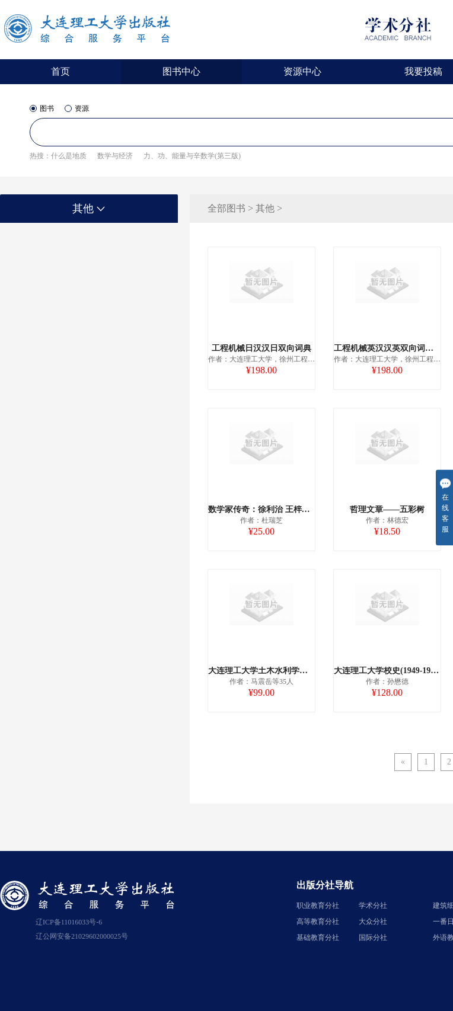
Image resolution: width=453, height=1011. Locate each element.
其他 (89, 209)
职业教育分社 (317, 905)
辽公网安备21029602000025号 (82, 936)
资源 (77, 108)
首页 (60, 71)
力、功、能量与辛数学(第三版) (192, 156)
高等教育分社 (317, 921)
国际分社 (373, 937)
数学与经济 (115, 156)
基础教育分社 (317, 937)
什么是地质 (69, 156)
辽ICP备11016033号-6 (69, 922)
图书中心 (181, 71)
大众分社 (373, 921)
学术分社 (373, 905)
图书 (42, 108)
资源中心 (302, 71)
